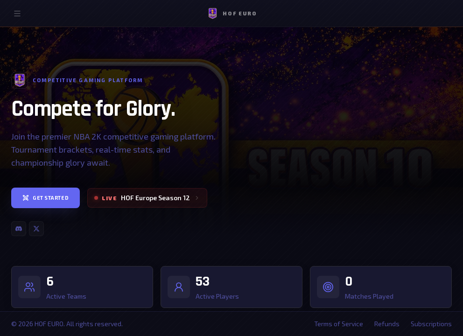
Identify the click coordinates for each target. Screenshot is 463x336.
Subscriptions (431, 324)
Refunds (387, 324)
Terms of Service (338, 324)
